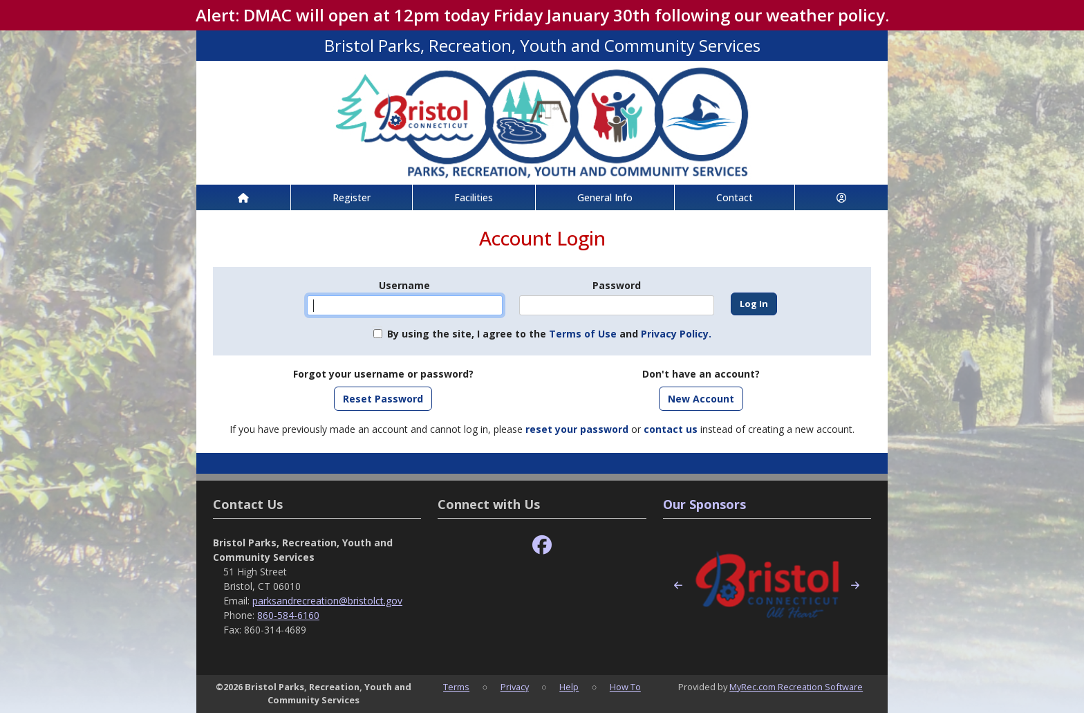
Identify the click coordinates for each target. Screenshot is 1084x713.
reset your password (576, 429)
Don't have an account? (701, 373)
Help (569, 686)
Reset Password (383, 398)
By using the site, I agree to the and (549, 333)
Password (616, 285)
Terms (456, 686)
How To (625, 686)
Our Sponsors (704, 504)
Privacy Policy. (676, 333)
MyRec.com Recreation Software (796, 686)
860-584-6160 (288, 615)
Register (352, 197)
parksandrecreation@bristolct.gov (327, 600)
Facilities (473, 197)
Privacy (515, 686)
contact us (671, 429)
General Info (605, 197)
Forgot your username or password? (383, 373)
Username (404, 285)
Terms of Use (583, 333)
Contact (734, 197)
